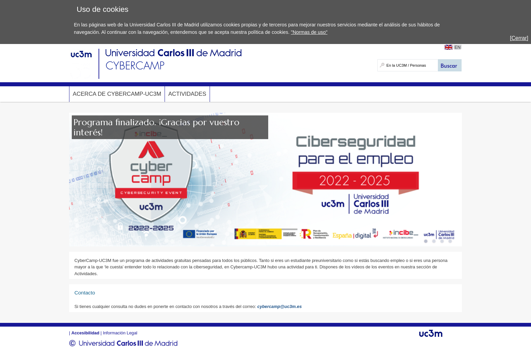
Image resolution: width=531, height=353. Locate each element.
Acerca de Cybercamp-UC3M (117, 94)
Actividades (187, 94)
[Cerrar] (519, 38)
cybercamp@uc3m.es (279, 306)
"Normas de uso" (309, 32)
